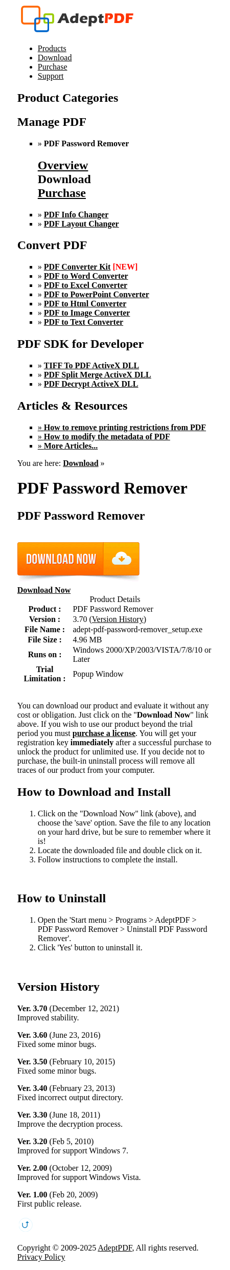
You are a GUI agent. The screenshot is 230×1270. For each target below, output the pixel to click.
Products (52, 48)
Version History (118, 619)
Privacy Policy (41, 1257)
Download (55, 57)
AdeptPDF (115, 1247)
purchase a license (104, 733)
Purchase (52, 66)
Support (51, 76)
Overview (63, 165)
